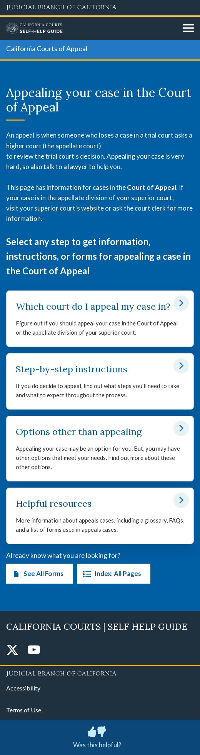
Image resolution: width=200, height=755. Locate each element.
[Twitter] (12, 650)
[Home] (91, 28)
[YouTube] (34, 650)
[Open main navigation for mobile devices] (188, 28)
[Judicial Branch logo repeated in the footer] (100, 672)
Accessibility (23, 688)
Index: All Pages (110, 574)
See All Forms (36, 574)
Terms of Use (23, 710)
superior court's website (69, 208)
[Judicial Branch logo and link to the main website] (100, 8)
